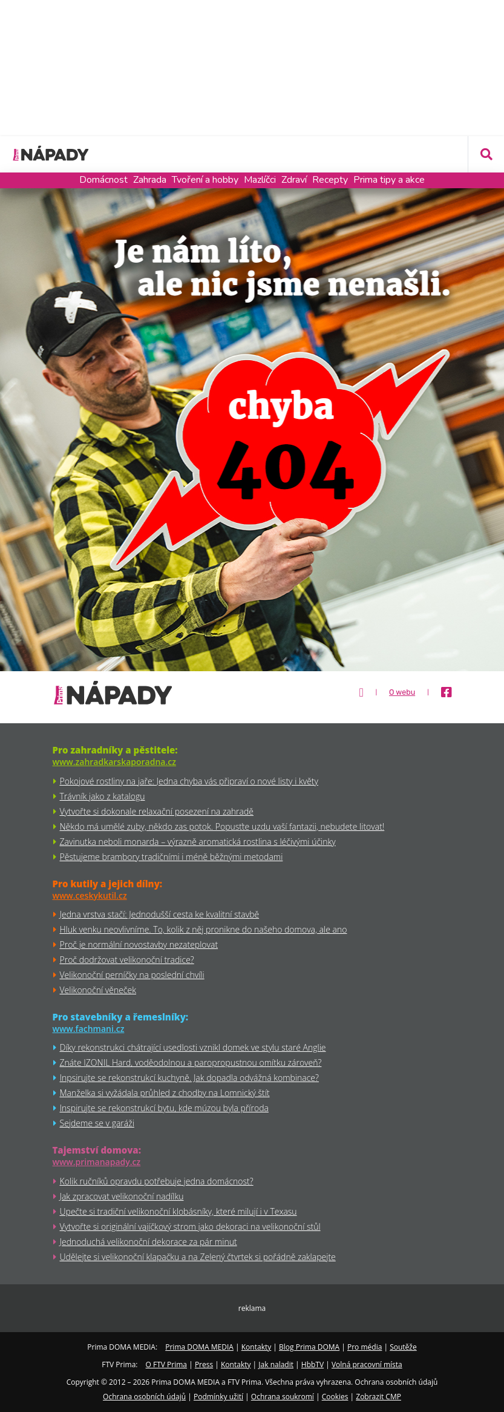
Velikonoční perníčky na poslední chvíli (132, 974)
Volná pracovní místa (367, 1364)
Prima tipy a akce (389, 179)
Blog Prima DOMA (309, 1347)
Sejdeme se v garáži (97, 1123)
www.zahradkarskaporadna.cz (114, 761)
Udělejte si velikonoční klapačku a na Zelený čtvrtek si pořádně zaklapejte (198, 1257)
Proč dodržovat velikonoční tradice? (127, 959)
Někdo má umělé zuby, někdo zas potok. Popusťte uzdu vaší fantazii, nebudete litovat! (222, 826)
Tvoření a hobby (205, 179)
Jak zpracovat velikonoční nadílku (122, 1196)
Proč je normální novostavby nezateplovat (139, 944)
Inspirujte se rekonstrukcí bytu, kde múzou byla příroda (164, 1108)
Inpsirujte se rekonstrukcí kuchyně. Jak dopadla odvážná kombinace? (189, 1077)
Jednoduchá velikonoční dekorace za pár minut (148, 1241)
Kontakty (256, 1347)
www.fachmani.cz (89, 1028)
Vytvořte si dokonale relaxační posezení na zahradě (157, 811)
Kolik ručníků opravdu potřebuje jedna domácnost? (157, 1181)
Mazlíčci (260, 179)
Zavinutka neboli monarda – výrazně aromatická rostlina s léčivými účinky (198, 841)
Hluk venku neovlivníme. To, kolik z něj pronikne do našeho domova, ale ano (203, 929)
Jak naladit (275, 1364)
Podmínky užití (218, 1396)
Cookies (335, 1396)
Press (204, 1364)
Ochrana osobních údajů (144, 1396)
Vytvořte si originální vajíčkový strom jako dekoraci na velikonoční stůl (190, 1226)
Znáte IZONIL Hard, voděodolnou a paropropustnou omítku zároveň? (191, 1062)
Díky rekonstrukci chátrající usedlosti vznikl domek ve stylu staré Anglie (193, 1047)
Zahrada (149, 179)
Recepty (330, 179)
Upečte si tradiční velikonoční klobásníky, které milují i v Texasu (178, 1211)
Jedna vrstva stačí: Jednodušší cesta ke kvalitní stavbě (160, 914)
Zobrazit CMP (378, 1396)
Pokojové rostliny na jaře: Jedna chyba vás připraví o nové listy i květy (189, 781)
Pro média (364, 1347)
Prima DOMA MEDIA (199, 1347)
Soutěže (403, 1347)
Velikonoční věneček (98, 990)
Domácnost (103, 179)
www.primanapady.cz (97, 1161)
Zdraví (294, 179)
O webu (402, 692)
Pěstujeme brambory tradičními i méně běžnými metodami (171, 856)
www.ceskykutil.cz (90, 895)
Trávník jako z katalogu (102, 796)
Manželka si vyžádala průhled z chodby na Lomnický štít (165, 1092)
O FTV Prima (166, 1364)
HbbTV (312, 1364)
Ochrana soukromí (282, 1396)
